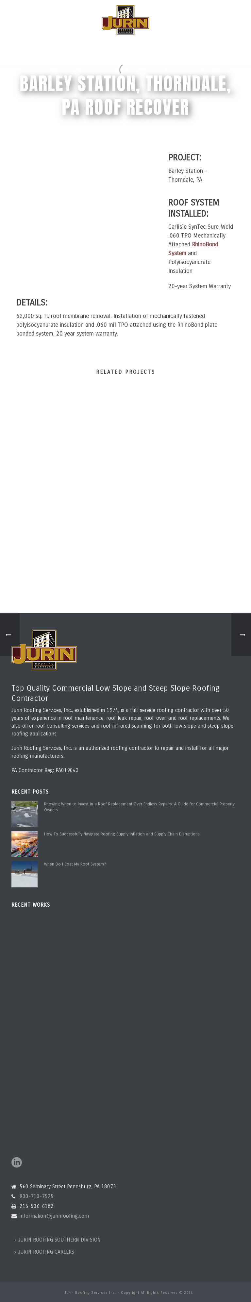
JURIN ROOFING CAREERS (44, 1252)
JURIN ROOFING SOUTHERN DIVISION (57, 1240)
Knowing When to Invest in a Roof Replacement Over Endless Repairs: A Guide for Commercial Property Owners (139, 807)
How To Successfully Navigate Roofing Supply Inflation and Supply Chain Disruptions (122, 834)
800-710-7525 (37, 1196)
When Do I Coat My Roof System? (75, 864)
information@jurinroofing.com (54, 1216)
